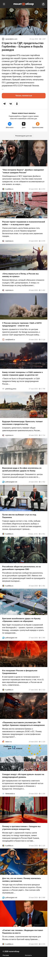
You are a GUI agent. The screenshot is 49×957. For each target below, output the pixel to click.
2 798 (42, 389)
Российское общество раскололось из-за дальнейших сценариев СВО (21, 568)
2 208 (42, 794)
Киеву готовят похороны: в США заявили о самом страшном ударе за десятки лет (22, 373)
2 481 (42, 586)
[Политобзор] (24, 4)
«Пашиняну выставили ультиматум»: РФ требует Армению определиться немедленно (23, 723)
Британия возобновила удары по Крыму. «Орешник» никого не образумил (21, 620)
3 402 (42, 290)
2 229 (42, 742)
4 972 (42, 189)
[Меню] (4, 4)
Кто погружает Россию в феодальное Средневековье (19, 672)
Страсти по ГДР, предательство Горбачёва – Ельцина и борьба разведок (23, 46)
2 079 (42, 944)
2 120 (42, 845)
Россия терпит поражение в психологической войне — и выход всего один (23, 223)
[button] (4, 103)
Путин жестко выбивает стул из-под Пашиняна (19, 516)
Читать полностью (23, 96)
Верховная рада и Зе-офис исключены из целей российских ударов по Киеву (21, 469)
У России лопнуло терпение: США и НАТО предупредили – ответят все (22, 324)
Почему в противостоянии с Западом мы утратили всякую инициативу (21, 827)
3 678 (42, 241)
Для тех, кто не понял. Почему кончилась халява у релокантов (21, 879)
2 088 (42, 897)
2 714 (42, 435)
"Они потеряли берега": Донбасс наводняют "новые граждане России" (23, 171)
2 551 (42, 534)
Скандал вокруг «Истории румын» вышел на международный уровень (23, 775)
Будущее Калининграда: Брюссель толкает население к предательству (22, 422)
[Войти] (43, 4)
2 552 (42, 482)
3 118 (42, 339)
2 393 (42, 638)
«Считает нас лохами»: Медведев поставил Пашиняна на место (22, 931)
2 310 (42, 690)
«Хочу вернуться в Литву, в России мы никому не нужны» (20, 275)
